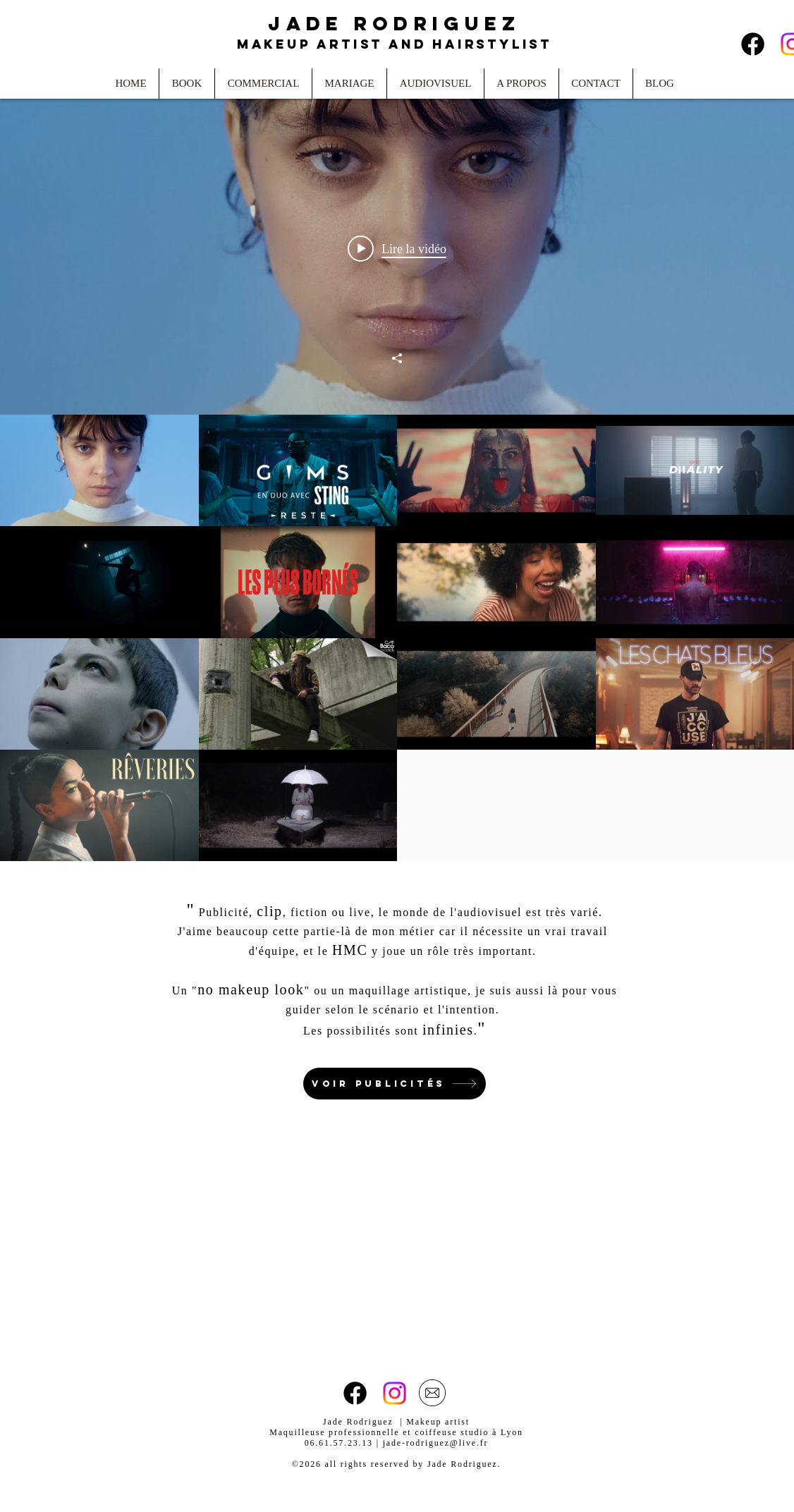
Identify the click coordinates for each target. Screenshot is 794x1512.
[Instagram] (394, 1393)
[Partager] (397, 358)
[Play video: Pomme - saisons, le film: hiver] (397, 248)
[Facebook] (753, 44)
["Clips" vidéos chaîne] (397, 638)
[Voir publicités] (394, 1083)
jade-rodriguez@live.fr (436, 1443)
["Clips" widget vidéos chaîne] (397, 472)
